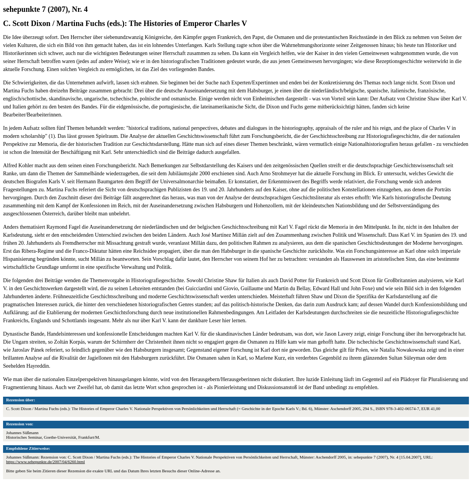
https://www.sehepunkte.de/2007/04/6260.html (45, 461)
